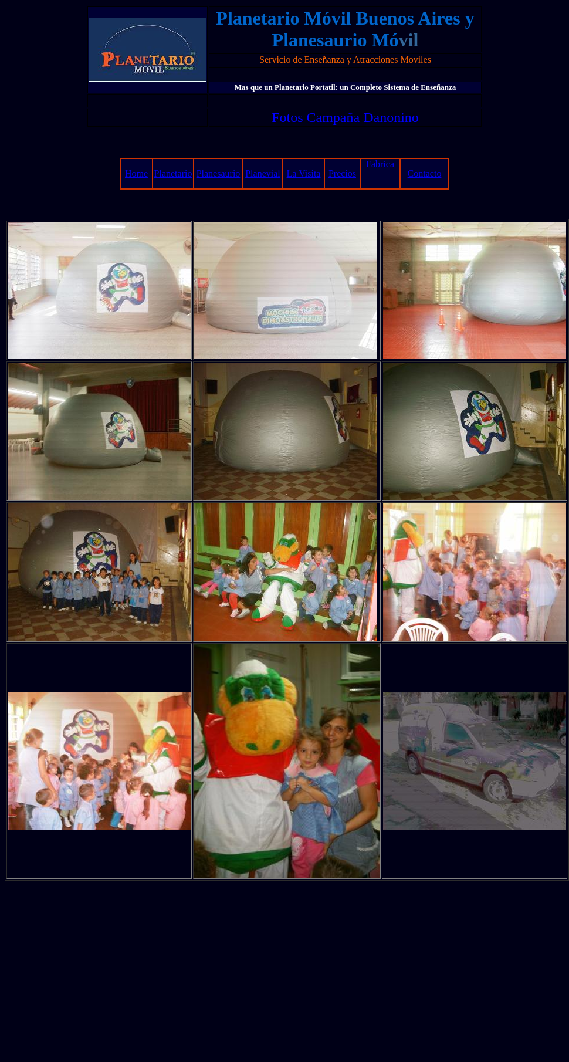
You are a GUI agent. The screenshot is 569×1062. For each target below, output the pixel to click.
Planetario (173, 173)
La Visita (304, 173)
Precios (342, 173)
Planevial (262, 173)
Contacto (425, 173)
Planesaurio (219, 173)
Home (136, 173)
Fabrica (380, 164)
